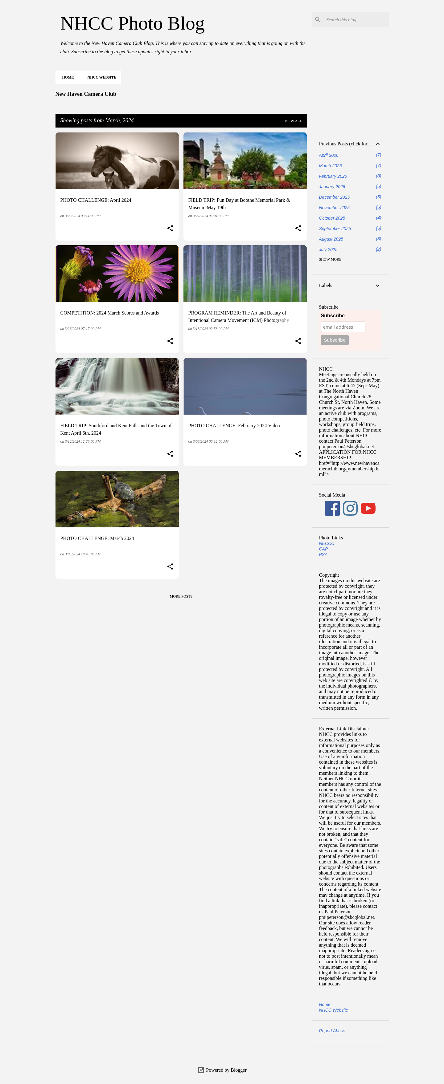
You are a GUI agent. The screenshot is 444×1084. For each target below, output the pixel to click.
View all (293, 121)
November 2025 (334, 207)
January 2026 (332, 186)
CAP (323, 548)
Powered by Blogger (222, 1070)
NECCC (327, 543)
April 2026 (329, 155)
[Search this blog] (356, 19)
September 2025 (335, 228)
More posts (181, 596)
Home (66, 77)
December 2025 (334, 197)
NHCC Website (100, 77)
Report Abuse (332, 1030)
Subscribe (333, 315)
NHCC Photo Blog (132, 23)
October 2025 (332, 218)
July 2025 (328, 249)
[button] (170, 229)
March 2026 (330, 165)
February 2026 (333, 176)
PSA (323, 554)
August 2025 (331, 239)
